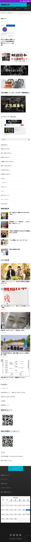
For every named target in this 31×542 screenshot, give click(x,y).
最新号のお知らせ (5, 157)
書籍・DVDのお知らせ (6, 165)
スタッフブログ (10, 25)
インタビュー (10, 8)
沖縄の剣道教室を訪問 (14, 249)
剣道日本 (20, 538)
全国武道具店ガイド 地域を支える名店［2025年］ (13, 392)
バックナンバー (4, 388)
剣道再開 (10, 35)
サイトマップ (4, 479)
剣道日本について (5, 475)
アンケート (4, 35)
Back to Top (15, 469)
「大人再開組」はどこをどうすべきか (18, 240)
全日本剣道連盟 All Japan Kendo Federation (12, 456)
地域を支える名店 (5, 148)
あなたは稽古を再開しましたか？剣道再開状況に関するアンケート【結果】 (8, 42)
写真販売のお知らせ (5, 174)
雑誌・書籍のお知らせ (6, 153)
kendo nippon (4, 203)
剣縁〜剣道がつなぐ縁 (6, 460)
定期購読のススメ (5, 405)
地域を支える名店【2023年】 (8, 396)
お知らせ (3, 8)
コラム (2, 191)
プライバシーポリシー (6, 487)
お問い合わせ (4, 483)
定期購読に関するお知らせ (7, 161)
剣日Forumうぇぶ (5, 195)
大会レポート (19, 8)
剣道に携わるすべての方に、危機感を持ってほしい (13, 377)
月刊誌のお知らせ (5, 170)
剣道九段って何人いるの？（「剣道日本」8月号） (13, 330)
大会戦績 (3, 401)
